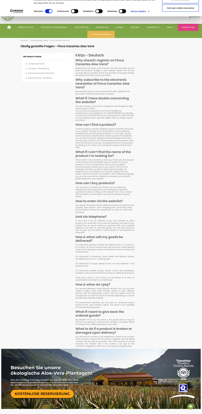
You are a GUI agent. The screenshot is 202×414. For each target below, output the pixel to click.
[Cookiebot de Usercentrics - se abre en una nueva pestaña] (16, 27)
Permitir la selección (180, 15)
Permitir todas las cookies (180, 7)
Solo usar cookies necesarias (180, 24)
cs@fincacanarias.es (124, 273)
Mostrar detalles (138, 27)
